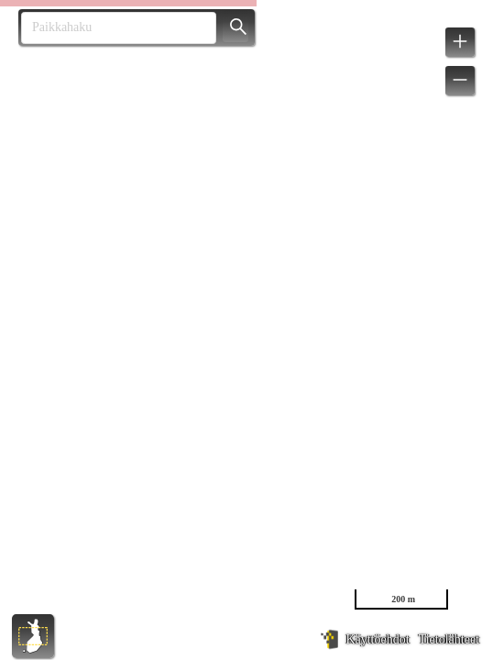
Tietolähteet (449, 639)
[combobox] (111, 27)
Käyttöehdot (377, 639)
